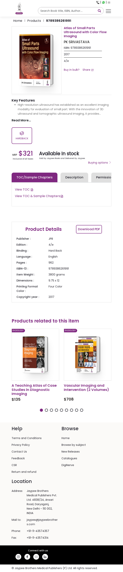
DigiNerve (68, 465)
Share (88, 70)
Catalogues (69, 458)
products (34, 20)
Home (17, 20)
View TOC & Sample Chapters (39, 196)
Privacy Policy (21, 445)
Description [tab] (74, 177)
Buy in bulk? (71, 70)
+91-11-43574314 (38, 538)
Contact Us (19, 452)
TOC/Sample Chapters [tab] (34, 177)
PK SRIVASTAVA (77, 41)
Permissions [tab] (105, 177)
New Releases (71, 452)
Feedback (18, 458)
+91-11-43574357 (38, 531)
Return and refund (24, 472)
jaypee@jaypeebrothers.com (42, 522)
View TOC (24, 189)
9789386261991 (58, 20)
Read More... (21, 120)
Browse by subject (74, 445)
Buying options (99, 163)
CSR (14, 465)
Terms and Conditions (27, 438)
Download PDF (89, 229)
